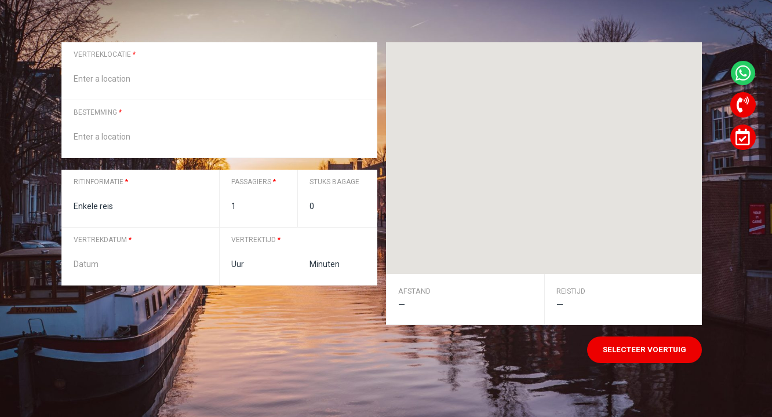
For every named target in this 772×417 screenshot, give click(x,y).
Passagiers (253, 182)
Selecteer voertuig (644, 349)
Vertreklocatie (105, 54)
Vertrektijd (256, 240)
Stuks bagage (334, 182)
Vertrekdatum (103, 240)
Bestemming (98, 112)
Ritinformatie (101, 182)
